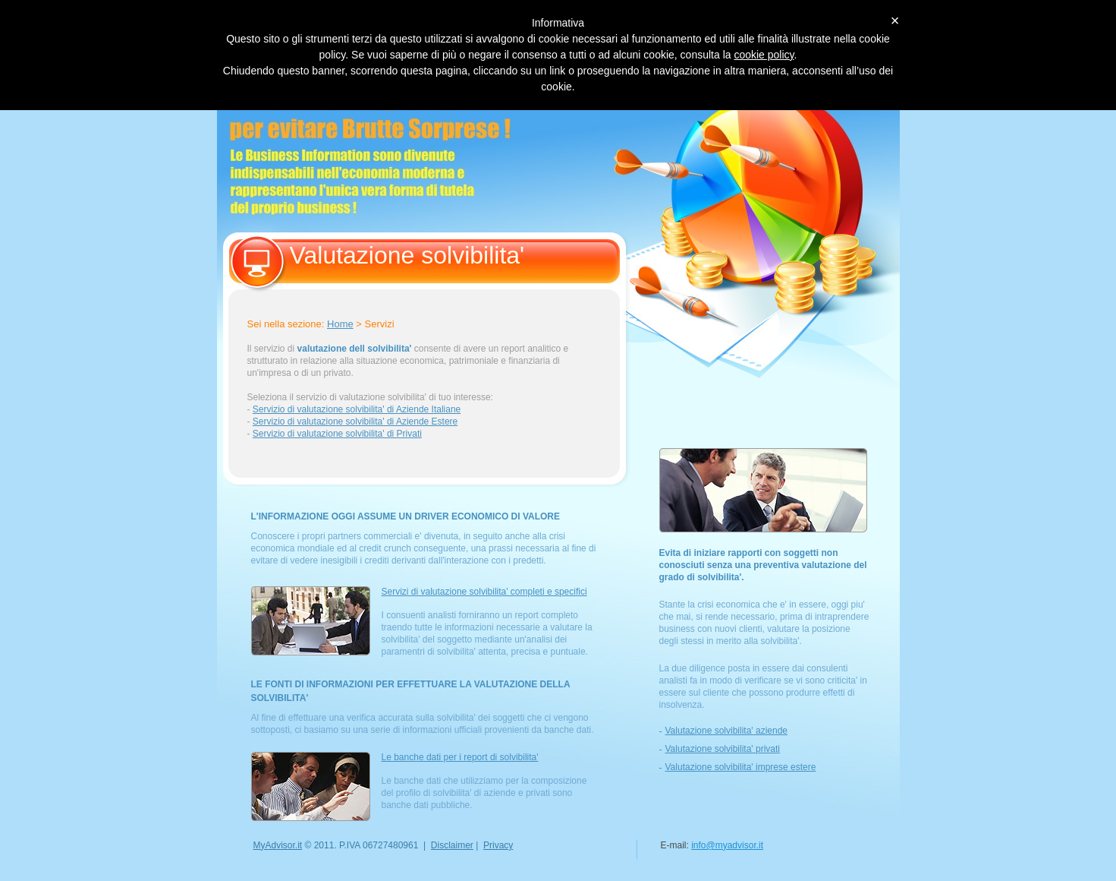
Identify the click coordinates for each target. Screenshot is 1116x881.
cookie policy (764, 55)
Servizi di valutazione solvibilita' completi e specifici (484, 591)
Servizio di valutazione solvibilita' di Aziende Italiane (357, 409)
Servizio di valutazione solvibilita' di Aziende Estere (355, 421)
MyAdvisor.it (278, 845)
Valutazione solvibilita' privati (722, 749)
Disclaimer (452, 845)
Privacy (498, 845)
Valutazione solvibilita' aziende (726, 730)
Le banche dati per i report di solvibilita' (460, 757)
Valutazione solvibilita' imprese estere (740, 767)
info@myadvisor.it (727, 845)
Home (340, 324)
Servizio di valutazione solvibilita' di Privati (337, 433)
